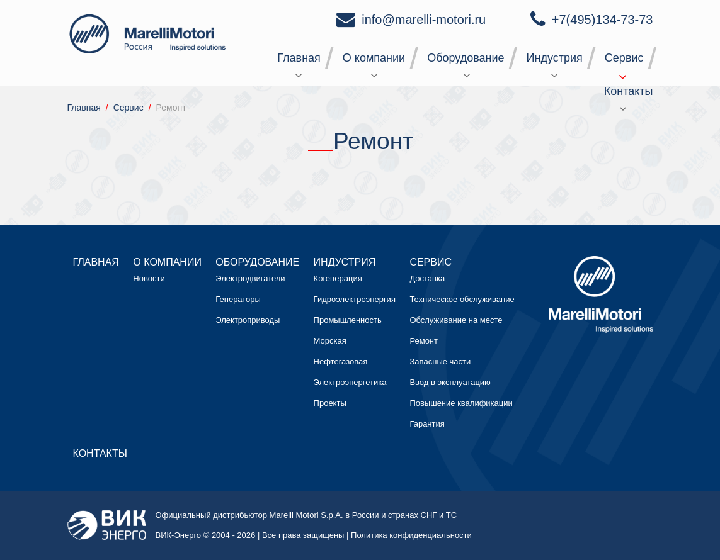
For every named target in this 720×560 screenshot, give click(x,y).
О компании (374, 58)
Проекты (330, 403)
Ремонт (423, 340)
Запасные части (440, 361)
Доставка (427, 278)
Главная (299, 58)
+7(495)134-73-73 (602, 19)
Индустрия (555, 58)
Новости (148, 278)
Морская (330, 340)
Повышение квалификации (460, 403)
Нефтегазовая (341, 361)
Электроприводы (247, 320)
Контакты (628, 91)
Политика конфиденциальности (411, 535)
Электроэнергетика (350, 382)
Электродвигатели (250, 278)
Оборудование (465, 58)
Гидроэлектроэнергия (355, 299)
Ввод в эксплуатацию (449, 382)
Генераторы (238, 299)
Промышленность (348, 320)
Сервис (624, 58)
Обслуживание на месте (455, 320)
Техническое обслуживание (461, 299)
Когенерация (338, 278)
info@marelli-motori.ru (424, 19)
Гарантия (426, 423)
